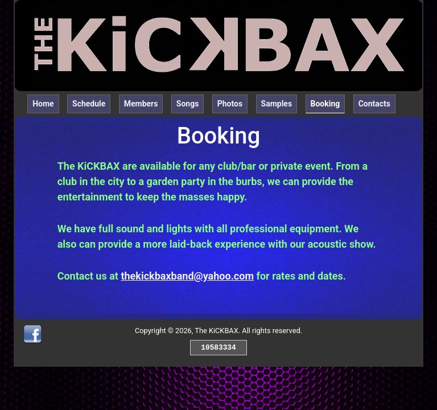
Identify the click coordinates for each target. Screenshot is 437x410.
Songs (187, 103)
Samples (276, 103)
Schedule (88, 103)
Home (42, 103)
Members (141, 103)
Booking (328, 102)
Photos (229, 103)
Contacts (374, 103)
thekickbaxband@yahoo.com (187, 276)
